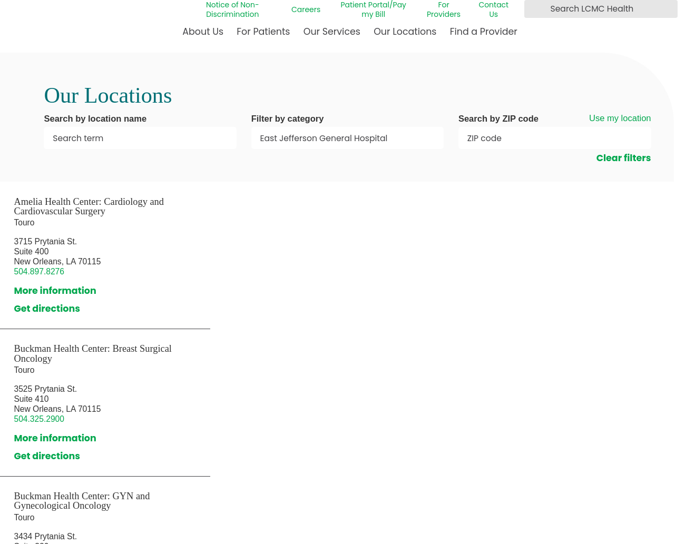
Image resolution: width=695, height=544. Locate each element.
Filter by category (287, 119)
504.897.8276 (39, 271)
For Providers (444, 9)
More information (55, 290)
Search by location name (95, 119)
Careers (305, 9)
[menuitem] (202, 36)
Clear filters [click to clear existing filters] (623, 158)
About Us (202, 31)
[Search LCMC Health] (534, 9)
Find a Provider (483, 31)
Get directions (47, 308)
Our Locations (405, 31)
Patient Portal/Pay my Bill (373, 9)
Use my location (620, 118)
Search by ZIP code (498, 119)
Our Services (332, 31)
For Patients (263, 31)
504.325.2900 (39, 418)
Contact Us (493, 9)
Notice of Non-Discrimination (232, 9)
